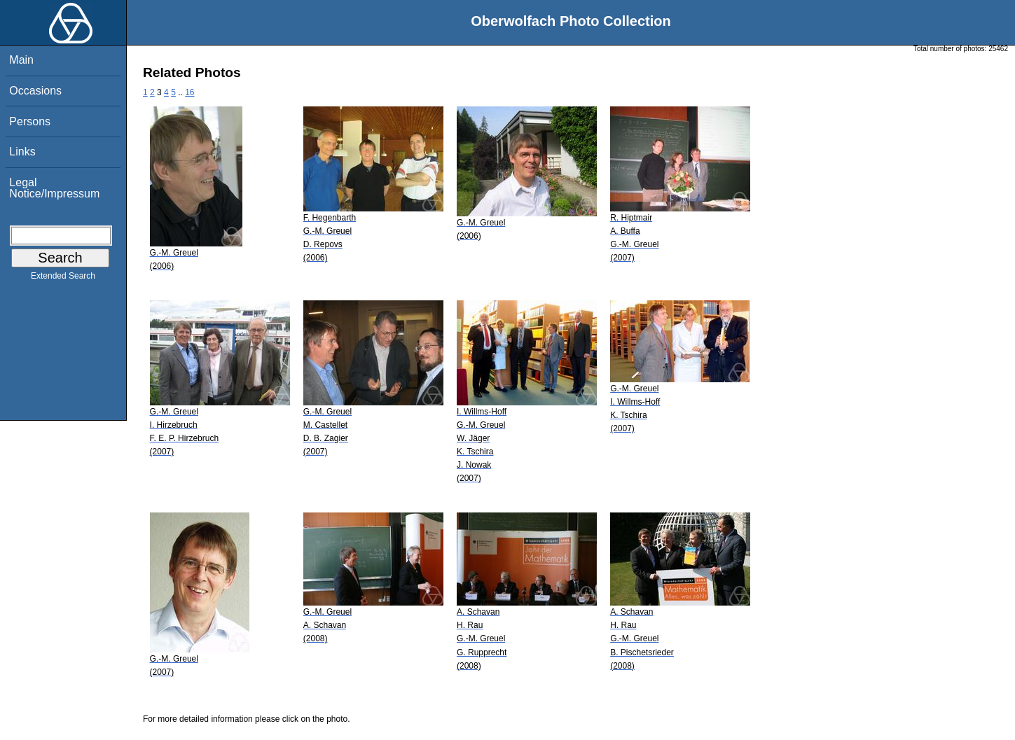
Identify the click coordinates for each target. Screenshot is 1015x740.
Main (21, 60)
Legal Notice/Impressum (54, 188)
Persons (29, 121)
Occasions (35, 91)
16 (189, 92)
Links (22, 152)
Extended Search (63, 278)
